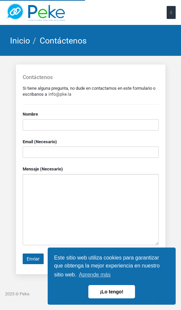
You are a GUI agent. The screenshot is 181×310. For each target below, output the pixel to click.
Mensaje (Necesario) (43, 168)
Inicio (20, 41)
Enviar (33, 258)
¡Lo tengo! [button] (111, 291)
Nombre (30, 114)
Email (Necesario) (40, 141)
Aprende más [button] (95, 274)
